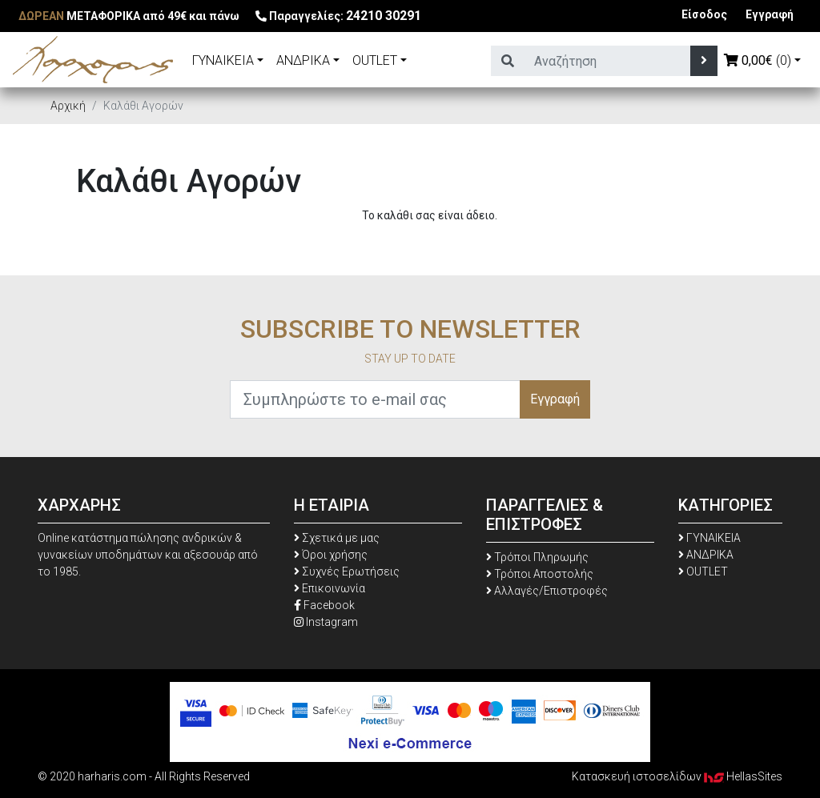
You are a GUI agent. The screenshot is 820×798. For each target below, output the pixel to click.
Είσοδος (704, 14)
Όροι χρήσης (331, 554)
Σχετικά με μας (337, 537)
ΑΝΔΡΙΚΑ (303, 60)
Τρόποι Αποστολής (539, 573)
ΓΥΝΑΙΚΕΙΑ (223, 60)
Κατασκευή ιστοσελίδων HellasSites (677, 776)
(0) (757, 60)
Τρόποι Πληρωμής (537, 557)
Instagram (326, 622)
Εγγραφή (770, 14)
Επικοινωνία (329, 588)
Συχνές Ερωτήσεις (347, 571)
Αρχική (68, 105)
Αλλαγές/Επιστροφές (547, 590)
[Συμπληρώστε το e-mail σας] (375, 399)
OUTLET (374, 60)
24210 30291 (383, 15)
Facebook (324, 605)
